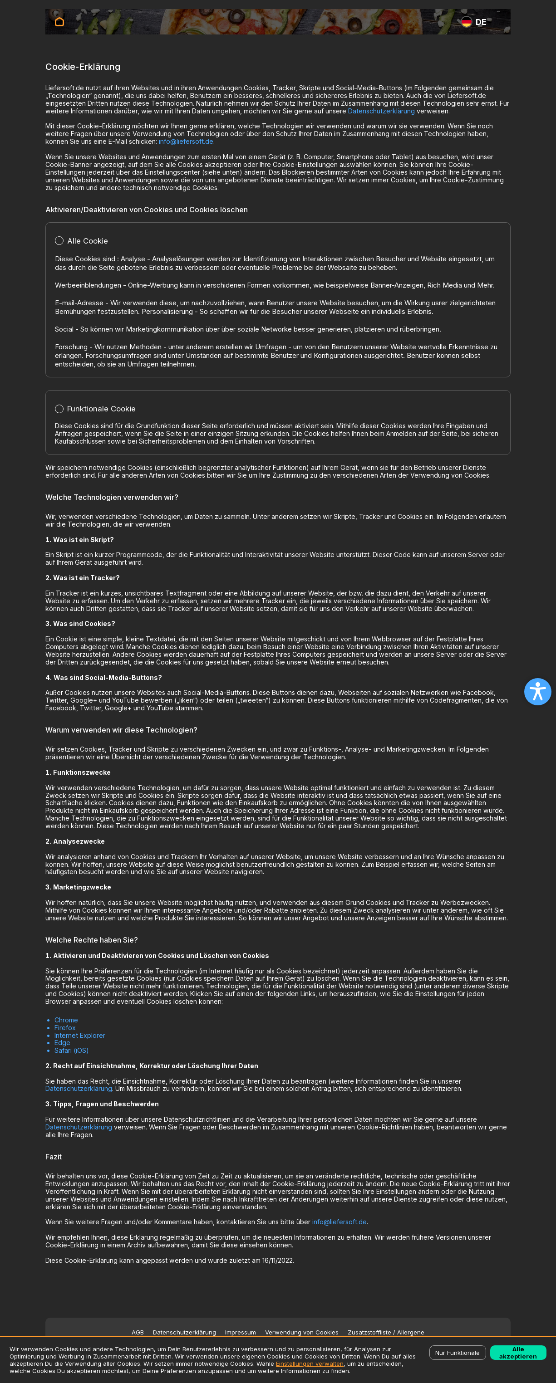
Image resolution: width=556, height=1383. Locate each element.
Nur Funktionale (457, 1352)
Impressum (240, 1332)
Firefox (65, 1027)
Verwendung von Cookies (302, 1332)
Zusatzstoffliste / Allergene (386, 1332)
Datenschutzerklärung (381, 111)
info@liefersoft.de (186, 141)
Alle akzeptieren (518, 1352)
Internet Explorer (79, 1035)
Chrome (66, 1020)
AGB (138, 1332)
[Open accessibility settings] (537, 691)
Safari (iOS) (71, 1050)
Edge (62, 1042)
